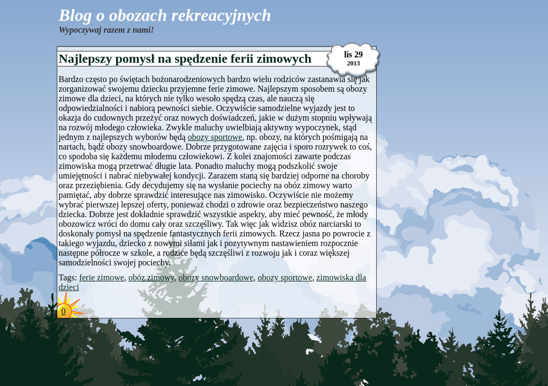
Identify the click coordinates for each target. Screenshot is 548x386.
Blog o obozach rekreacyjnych (165, 15)
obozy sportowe (215, 137)
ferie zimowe (101, 277)
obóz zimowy (151, 277)
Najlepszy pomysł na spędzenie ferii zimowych (185, 58)
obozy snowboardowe (216, 277)
